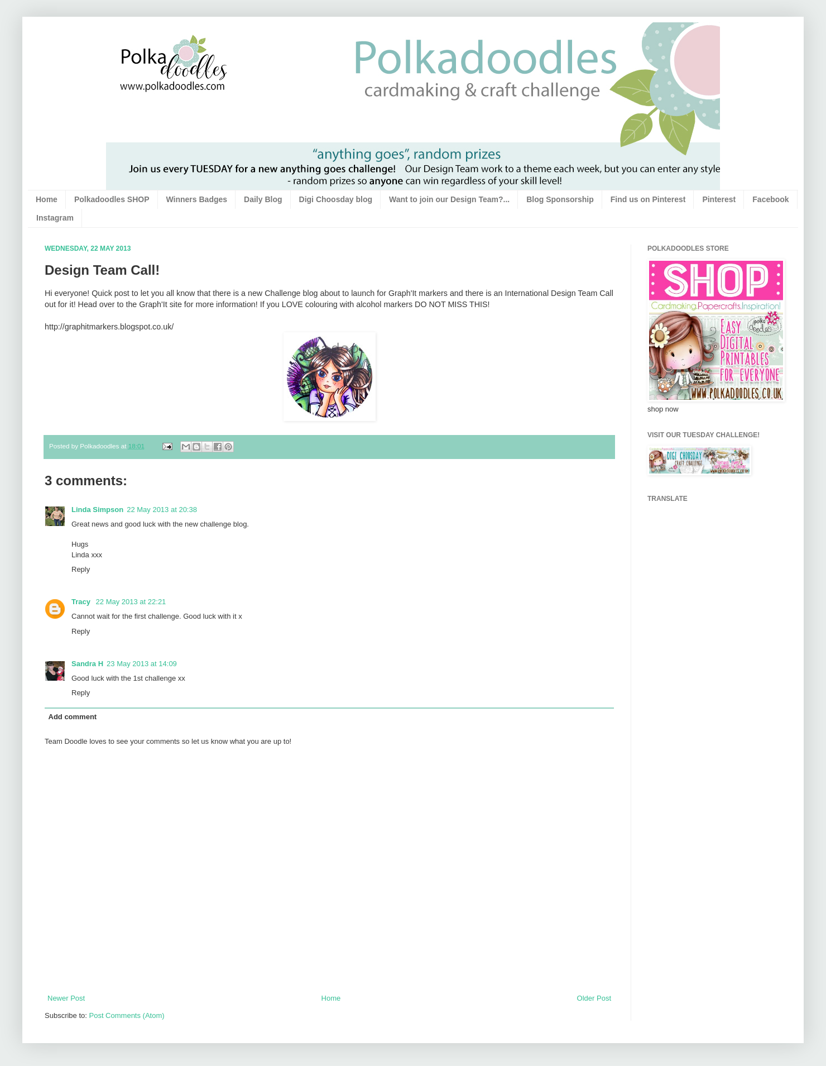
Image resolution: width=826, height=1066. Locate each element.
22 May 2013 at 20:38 (162, 509)
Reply (80, 569)
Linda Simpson (97, 509)
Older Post (594, 998)
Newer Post (66, 998)
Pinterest (719, 199)
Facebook (770, 199)
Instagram (55, 217)
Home (46, 199)
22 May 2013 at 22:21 (131, 601)
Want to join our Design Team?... (449, 199)
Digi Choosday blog (335, 199)
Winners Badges (197, 199)
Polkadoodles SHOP (112, 199)
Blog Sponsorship (560, 199)
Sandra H (87, 663)
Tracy (82, 601)
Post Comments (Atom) (127, 1015)
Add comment (73, 717)
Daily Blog (263, 199)
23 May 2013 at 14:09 (142, 663)
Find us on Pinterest (648, 199)
